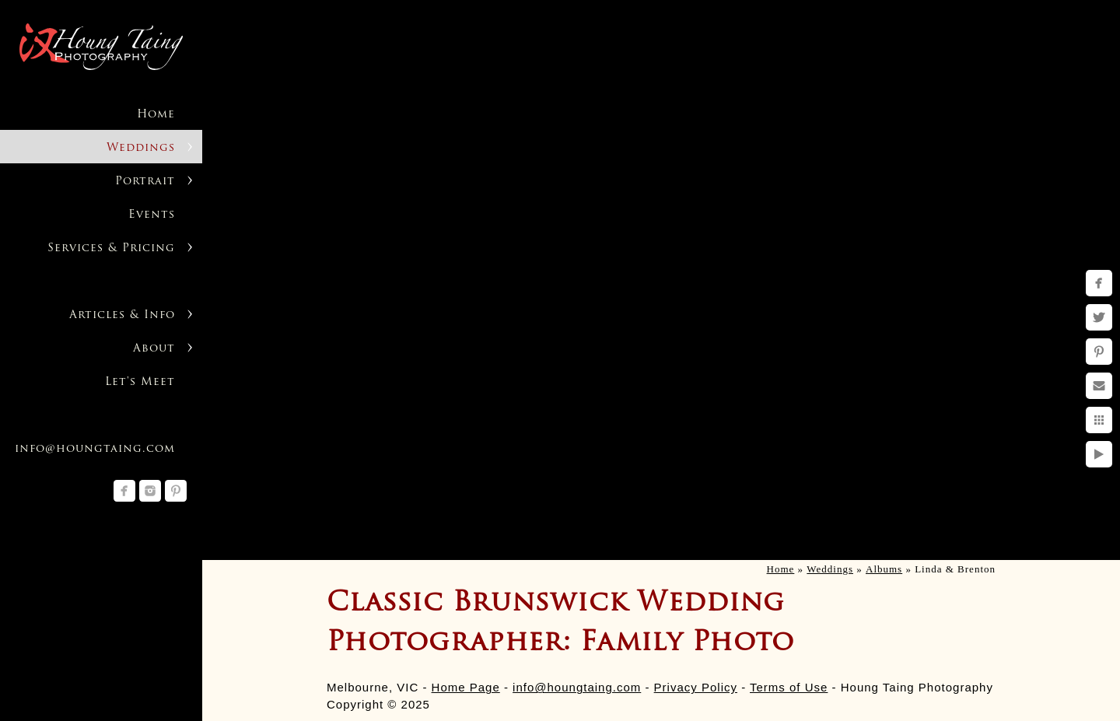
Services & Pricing (111, 248)
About (154, 349)
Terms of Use (789, 687)
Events (151, 215)
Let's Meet (140, 382)
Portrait (145, 181)
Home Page (466, 687)
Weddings (141, 148)
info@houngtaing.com (577, 687)
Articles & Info (122, 315)
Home (156, 115)
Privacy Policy (695, 687)
